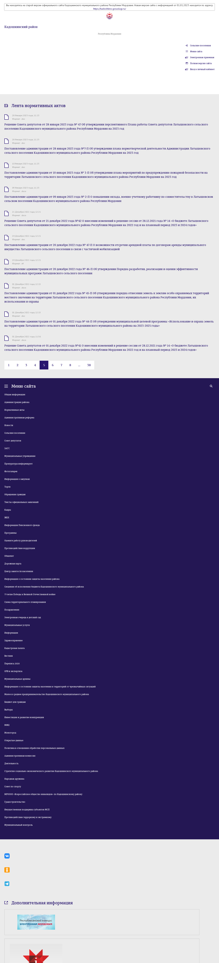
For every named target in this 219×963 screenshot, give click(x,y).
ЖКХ (6, 517)
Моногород (10, 733)
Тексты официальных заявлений (21, 502)
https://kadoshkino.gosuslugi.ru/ (109, 8)
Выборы (8, 709)
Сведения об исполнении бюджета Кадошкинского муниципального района (44, 587)
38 (89, 365)
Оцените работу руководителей (20, 540)
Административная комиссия (19, 756)
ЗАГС (7, 448)
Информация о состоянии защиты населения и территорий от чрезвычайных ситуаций (50, 686)
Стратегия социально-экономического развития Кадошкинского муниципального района (51, 771)
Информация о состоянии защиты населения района (31, 579)
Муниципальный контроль (18, 825)
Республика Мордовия (109, 34)
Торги (7, 487)
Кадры (7, 510)
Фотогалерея (10, 471)
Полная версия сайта (201, 63)
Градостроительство (14, 802)
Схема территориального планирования (25, 602)
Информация (11, 633)
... (79, 365)
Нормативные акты (14, 410)
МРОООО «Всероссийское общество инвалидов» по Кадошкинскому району (43, 794)
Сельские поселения (200, 45)
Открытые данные (13, 740)
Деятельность (11, 763)
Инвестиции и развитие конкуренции (24, 717)
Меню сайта (196, 51)
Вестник (8, 656)
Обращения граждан (15, 494)
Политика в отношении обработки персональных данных (34, 748)
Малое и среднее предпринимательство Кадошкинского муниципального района (46, 694)
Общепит (9, 556)
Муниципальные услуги (17, 625)
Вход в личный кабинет (202, 69)
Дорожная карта (12, 563)
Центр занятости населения (18, 571)
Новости (8, 425)
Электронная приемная (202, 57)
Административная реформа (19, 417)
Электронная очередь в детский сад (22, 617)
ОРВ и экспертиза (13, 671)
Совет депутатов (12, 440)
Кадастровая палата (14, 648)
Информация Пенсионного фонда (22, 525)
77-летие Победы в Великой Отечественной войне (29, 594)
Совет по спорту (12, 786)
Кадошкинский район (20, 27)
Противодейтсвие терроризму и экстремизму (28, 817)
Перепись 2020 (12, 663)
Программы (10, 533)
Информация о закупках (17, 479)
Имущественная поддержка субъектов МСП (27, 809)
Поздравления (11, 610)
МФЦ (6, 725)
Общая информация (14, 394)
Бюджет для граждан (15, 702)
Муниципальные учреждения (19, 456)
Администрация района (16, 402)
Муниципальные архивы (17, 679)
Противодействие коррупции (19, 548)
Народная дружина (14, 779)
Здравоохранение (13, 640)
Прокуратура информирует (18, 464)
